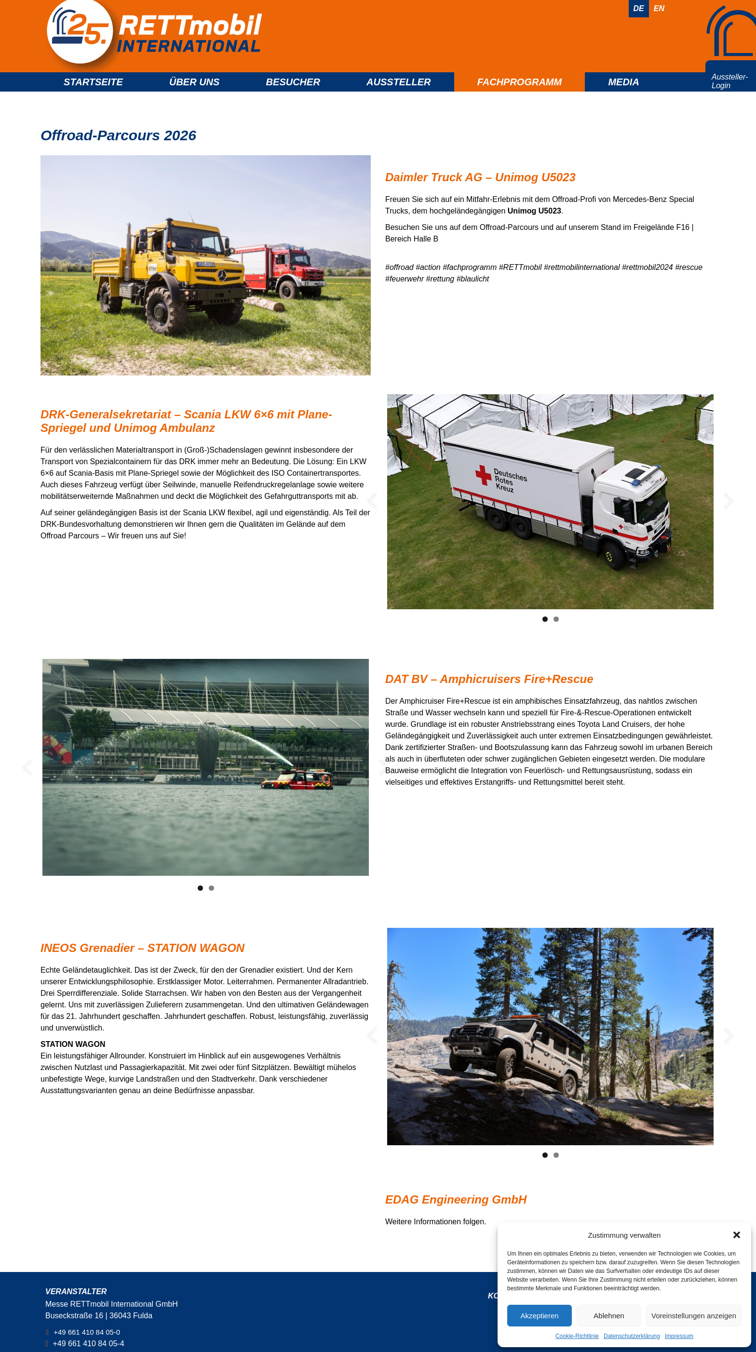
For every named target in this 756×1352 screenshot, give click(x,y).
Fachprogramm (519, 94)
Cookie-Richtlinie (577, 1336)
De (639, 8)
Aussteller (398, 94)
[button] (737, 1235)
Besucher (293, 94)
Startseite (93, 94)
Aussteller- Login (730, 93)
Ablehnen (609, 1316)
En (659, 8)
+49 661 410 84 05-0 (90, 1332)
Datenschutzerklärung (632, 1336)
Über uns (194, 94)
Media (623, 94)
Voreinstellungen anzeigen (693, 1316)
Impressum (679, 1336)
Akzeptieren (539, 1316)
